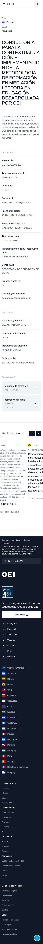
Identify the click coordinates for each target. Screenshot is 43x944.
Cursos (5, 870)
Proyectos (6, 822)
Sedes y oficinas (8, 803)
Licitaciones (6, 543)
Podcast (5, 851)
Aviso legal (6, 925)
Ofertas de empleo (9, 891)
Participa (5, 900)
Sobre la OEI (7, 788)
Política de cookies (9, 929)
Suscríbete (21, 614)
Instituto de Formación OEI (13, 861)
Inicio (18, 540)
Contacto (5, 910)
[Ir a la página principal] (10, 4)
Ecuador (27, 540)
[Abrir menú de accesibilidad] (37, 938)
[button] (32, 433)
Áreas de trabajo (8, 812)
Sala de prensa (8, 905)
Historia (5, 793)
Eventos (5, 841)
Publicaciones (7, 827)
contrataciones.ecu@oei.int (16, 298)
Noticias (5, 846)
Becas (4, 875)
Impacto (5, 832)
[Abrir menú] (4, 4)
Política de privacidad (10, 920)
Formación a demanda (11, 866)
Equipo (5, 798)
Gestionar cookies (9, 934)
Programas (6, 817)
